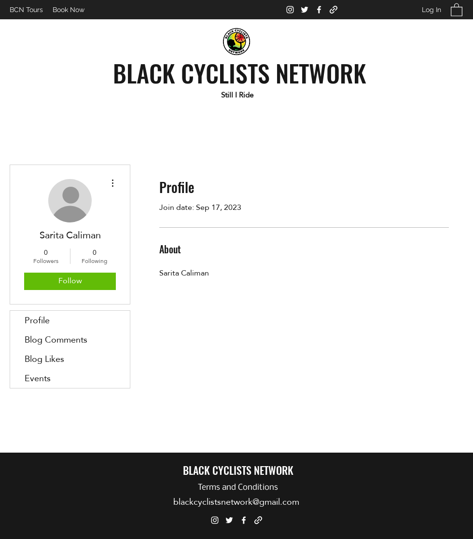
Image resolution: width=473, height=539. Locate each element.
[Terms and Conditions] (237, 488)
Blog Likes (44, 359)
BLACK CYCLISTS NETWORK (239, 72)
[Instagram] (290, 9)
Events (38, 378)
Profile (37, 320)
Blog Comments (56, 339)
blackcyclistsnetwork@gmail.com (236, 502)
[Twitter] (304, 9)
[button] (456, 9)
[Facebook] (319, 9)
